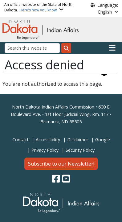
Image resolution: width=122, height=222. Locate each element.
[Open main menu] (112, 48)
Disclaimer (77, 139)
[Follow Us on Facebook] (56, 179)
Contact (20, 139)
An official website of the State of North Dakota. (38, 7)
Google (102, 139)
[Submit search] (66, 48)
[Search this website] (32, 48)
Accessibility (48, 139)
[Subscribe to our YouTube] (66, 179)
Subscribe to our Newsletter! (61, 163)
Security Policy (80, 150)
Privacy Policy (45, 150)
